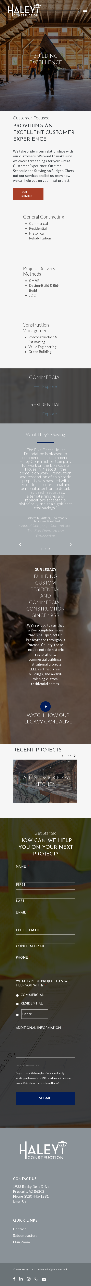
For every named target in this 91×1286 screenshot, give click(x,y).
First (21, 885)
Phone (23, 957)
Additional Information (40, 1028)
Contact (19, 1229)
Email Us (19, 1201)
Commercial (32, 995)
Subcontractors (25, 1235)
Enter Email (28, 930)
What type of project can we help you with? (42, 983)
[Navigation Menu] (85, 10)
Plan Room (21, 1242)
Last (20, 901)
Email (22, 912)
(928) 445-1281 (36, 1196)
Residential (32, 1003)
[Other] (34, 1014)
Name (22, 866)
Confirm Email (30, 946)
